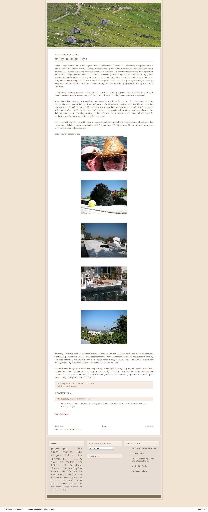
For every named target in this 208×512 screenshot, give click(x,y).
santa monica (61, 452)
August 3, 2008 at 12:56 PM (81, 399)
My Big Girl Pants (139, 466)
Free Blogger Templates (12, 509)
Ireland (56, 459)
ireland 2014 (72, 474)
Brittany (55, 465)
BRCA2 (73, 462)
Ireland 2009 (67, 484)
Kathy (53, 478)
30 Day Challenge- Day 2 (71, 58)
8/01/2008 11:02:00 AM (85, 384)
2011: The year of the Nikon (144, 448)
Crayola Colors (62, 455)
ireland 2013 (61, 490)
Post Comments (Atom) (73, 429)
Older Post (149, 426)
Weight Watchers (63, 481)
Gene (75, 471)
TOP (205, 509)
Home (104, 426)
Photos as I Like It (139, 471)
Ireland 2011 (56, 474)
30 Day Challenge (69, 386)
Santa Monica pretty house (71, 478)
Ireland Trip (71, 468)
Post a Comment (61, 414)
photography (59, 448)
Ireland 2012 (58, 471)
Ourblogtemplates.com (42, 509)
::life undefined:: (139, 454)
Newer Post (59, 426)
